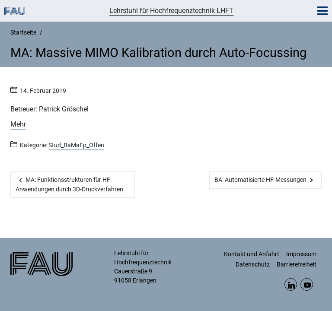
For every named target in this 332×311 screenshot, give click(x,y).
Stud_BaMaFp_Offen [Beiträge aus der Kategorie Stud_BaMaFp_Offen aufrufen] (76, 145)
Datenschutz (253, 264)
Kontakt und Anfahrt (251, 254)
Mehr (18, 124)
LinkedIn (290, 284)
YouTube (306, 284)
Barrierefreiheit (296, 264)
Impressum (301, 254)
